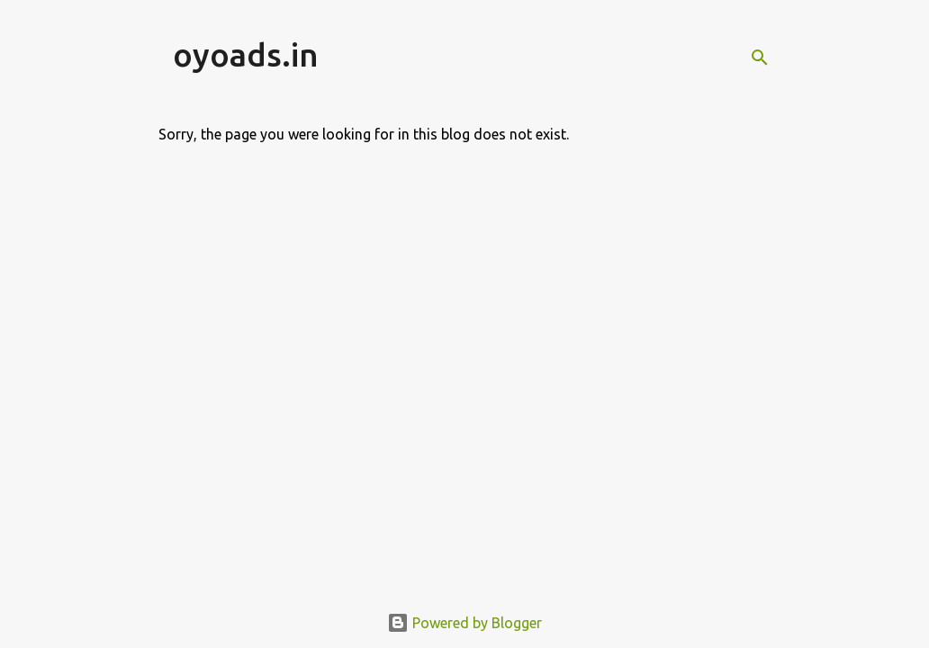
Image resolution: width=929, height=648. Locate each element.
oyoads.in (246, 54)
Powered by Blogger (464, 623)
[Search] (760, 57)
